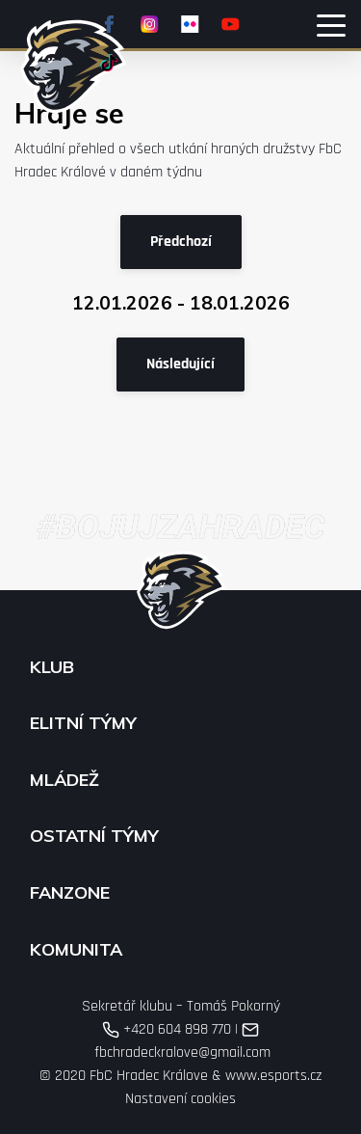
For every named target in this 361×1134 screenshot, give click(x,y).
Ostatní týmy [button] (94, 836)
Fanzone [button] (70, 893)
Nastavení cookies (180, 1099)
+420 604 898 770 (166, 1029)
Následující (180, 364)
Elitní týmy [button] (83, 723)
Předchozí (181, 241)
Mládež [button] (64, 780)
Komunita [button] (76, 949)
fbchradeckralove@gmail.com (180, 1042)
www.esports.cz (273, 1076)
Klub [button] (52, 667)
